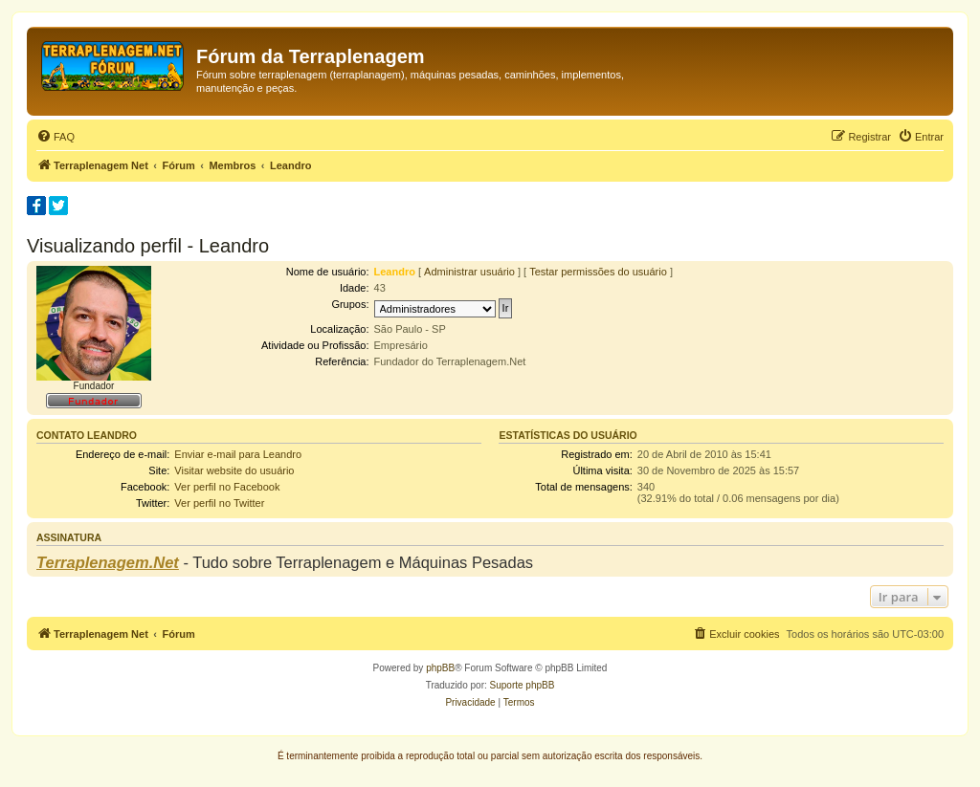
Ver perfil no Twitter (219, 503)
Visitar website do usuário (234, 470)
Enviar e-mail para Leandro (237, 454)
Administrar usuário (469, 271)
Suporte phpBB (522, 685)
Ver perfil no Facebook (226, 486)
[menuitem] (55, 136)
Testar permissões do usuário (598, 271)
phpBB (440, 668)
